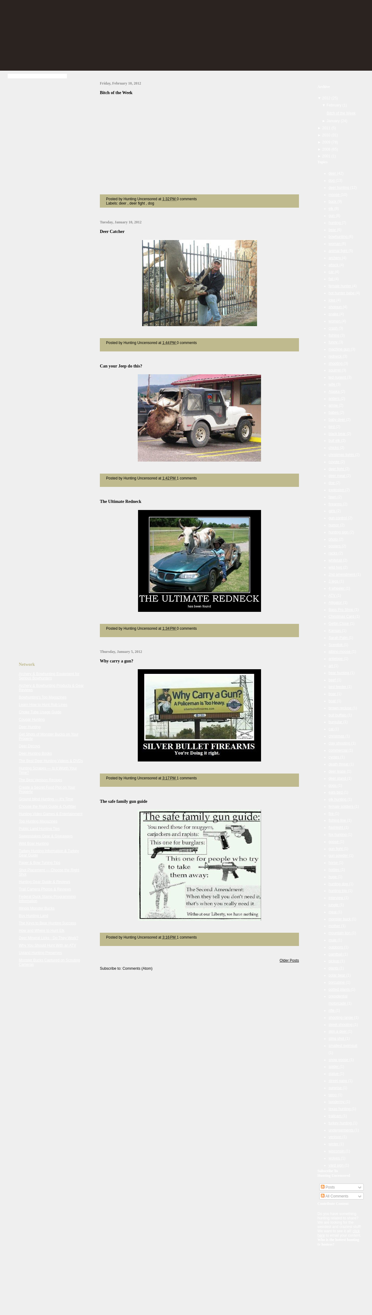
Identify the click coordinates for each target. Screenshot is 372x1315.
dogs (333, 785)
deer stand (338, 778)
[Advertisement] (43, 178)
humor (334, 525)
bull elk (335, 440)
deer (123, 203)
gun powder (339, 855)
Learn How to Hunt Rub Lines (43, 705)
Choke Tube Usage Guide (40, 712)
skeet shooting (341, 1025)
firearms (336, 504)
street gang (338, 1081)
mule (333, 940)
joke (332, 300)
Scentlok (336, 645)
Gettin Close (339, 623)
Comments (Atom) (137, 968)
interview (336, 898)
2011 (326, 128)
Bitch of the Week (116, 92)
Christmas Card (342, 616)
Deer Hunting (30, 727)
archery (335, 258)
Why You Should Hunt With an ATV (47, 945)
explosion (337, 490)
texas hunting (340, 1109)
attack (334, 265)
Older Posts (289, 960)
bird (332, 427)
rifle (332, 1010)
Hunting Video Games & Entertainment (51, 814)
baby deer (337, 419)
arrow (334, 405)
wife (332, 384)
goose (334, 842)
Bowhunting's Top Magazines (43, 697)
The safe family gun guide (123, 801)
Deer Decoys (29, 746)
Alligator (336, 602)
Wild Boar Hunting (34, 843)
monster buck (340, 919)
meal (333, 912)
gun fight (336, 849)
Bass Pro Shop (341, 610)
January (334, 121)
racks (333, 553)
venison (335, 1137)
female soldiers (341, 806)
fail (331, 279)
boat (333, 701)
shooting (336, 363)
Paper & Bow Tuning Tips (39, 863)
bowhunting (339, 236)
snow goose (339, 1060)
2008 (326, 149)
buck (333, 201)
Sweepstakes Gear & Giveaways (46, 836)
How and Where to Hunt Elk (41, 930)
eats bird (336, 792)
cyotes (334, 757)
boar (333, 694)
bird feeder (338, 687)
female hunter (340, 286)
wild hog (336, 567)
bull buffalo (338, 715)
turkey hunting (341, 1123)
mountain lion (340, 933)
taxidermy (337, 1102)
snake (334, 314)
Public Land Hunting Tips (39, 829)
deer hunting (339, 187)
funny (334, 342)
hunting (335, 223)
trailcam (335, 1116)
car (332, 272)
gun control (338, 518)
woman (335, 244)
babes (334, 412)
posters (335, 546)
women (335, 321)
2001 (326, 156)
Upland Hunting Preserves (40, 953)
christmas (337, 736)
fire (332, 813)
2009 (326, 142)
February (334, 105)
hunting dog (339, 884)
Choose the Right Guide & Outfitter (47, 806)
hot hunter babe (342, 293)
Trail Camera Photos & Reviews (45, 889)
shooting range (341, 1017)
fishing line (338, 820)
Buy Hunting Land (33, 916)
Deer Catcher (112, 231)
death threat (339, 764)
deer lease (338, 771)
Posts (328, 1187)
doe (332, 483)
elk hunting (338, 799)
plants (334, 968)
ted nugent (338, 377)
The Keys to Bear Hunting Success (47, 923)
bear (333, 230)
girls (332, 511)
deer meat (337, 476)
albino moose (340, 651)
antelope (336, 659)
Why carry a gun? (116, 661)
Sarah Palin (339, 638)
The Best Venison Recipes (40, 780)
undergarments (341, 1130)
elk (331, 208)
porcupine (337, 982)
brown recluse (341, 708)
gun (332, 216)
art (331, 666)
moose (335, 195)
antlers (335, 398)
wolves (335, 1158)
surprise (336, 1088)
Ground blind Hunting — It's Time (46, 799)
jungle (334, 905)
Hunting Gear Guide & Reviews (44, 882)
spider (334, 1066)
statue (334, 1074)
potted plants (340, 989)
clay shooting (340, 743)
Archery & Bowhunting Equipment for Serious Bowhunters (49, 676)
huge (333, 877)
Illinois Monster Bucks (37, 908)
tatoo (333, 1095)
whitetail (336, 560)
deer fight (137, 203)
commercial (339, 750)
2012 (326, 98)
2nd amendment (342, 574)
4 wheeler (337, 588)
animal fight (339, 251)
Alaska (335, 391)
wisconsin (337, 1151)
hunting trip (338, 891)
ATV (333, 595)
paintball (336, 954)
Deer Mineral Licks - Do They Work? (48, 938)
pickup (334, 961)
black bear (338, 434)
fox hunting (338, 834)
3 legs (334, 581)
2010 (326, 135)
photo (334, 539)
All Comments (334, 1196)
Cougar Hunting (32, 719)
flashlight (336, 827)
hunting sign (339, 532)
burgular (336, 722)
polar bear (337, 975)
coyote (335, 462)
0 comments (187, 199)
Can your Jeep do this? (121, 366)
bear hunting (339, 673)
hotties (335, 870)
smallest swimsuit (343, 1045)
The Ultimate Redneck (120, 501)
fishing (334, 335)
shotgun (336, 307)
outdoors (336, 947)
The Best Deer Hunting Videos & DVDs (51, 761)
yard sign (337, 1165)
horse (334, 863)
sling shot (337, 1038)
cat (331, 729)
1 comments (187, 478)
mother (335, 926)
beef (333, 680)
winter (334, 1144)
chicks (334, 448)
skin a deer (338, 1031)
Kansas (335, 630)
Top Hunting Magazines (38, 821)
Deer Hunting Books (35, 753)
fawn (333, 497)
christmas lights (342, 455)
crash (334, 328)
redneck (336, 356)
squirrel (335, 370)
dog (151, 203)
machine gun (340, 349)
